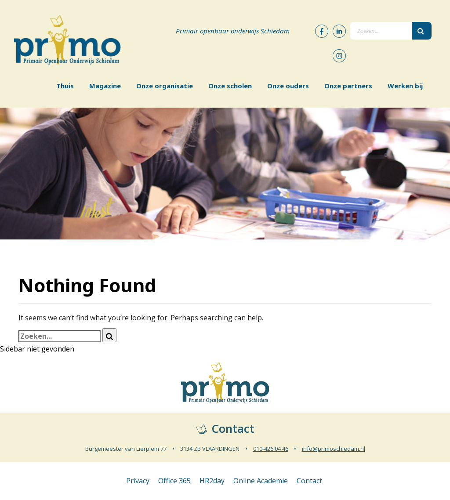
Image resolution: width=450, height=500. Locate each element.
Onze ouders (288, 85)
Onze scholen (230, 85)
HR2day (212, 481)
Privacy (137, 481)
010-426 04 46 (270, 449)
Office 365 (174, 481)
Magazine (105, 85)
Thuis (65, 85)
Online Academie (260, 481)
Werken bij (405, 85)
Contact (309, 481)
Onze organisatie (164, 85)
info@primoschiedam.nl (333, 449)
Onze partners (348, 85)
